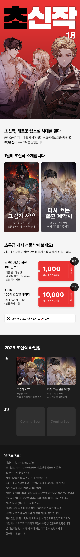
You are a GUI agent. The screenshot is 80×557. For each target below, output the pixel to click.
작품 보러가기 (21, 197)
